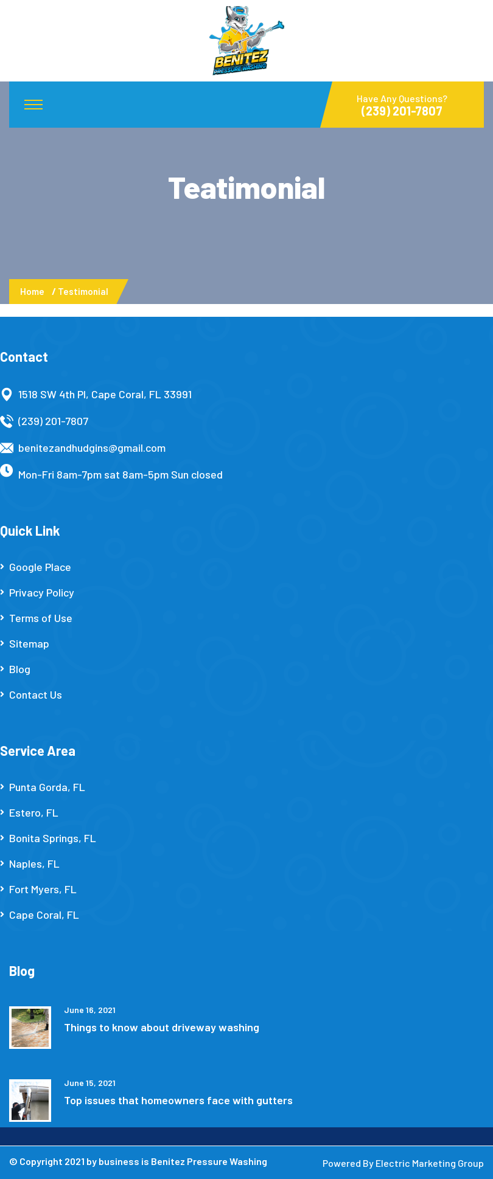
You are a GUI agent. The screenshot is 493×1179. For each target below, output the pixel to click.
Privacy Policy (41, 592)
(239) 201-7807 (53, 420)
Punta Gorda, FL (47, 786)
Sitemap (29, 643)
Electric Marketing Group (430, 1163)
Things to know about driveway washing (161, 1027)
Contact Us (35, 694)
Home (34, 291)
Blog (19, 669)
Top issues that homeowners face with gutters (178, 1100)
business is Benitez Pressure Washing (183, 1161)
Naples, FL (34, 863)
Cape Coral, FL (44, 914)
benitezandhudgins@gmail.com (92, 447)
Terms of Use (40, 617)
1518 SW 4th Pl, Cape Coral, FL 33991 (105, 394)
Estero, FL (33, 812)
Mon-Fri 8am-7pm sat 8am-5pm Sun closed (120, 474)
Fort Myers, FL (43, 889)
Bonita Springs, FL (52, 838)
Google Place (40, 566)
